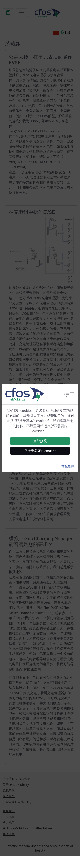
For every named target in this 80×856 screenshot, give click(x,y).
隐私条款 (68, 466)
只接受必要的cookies (40, 450)
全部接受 (40, 441)
